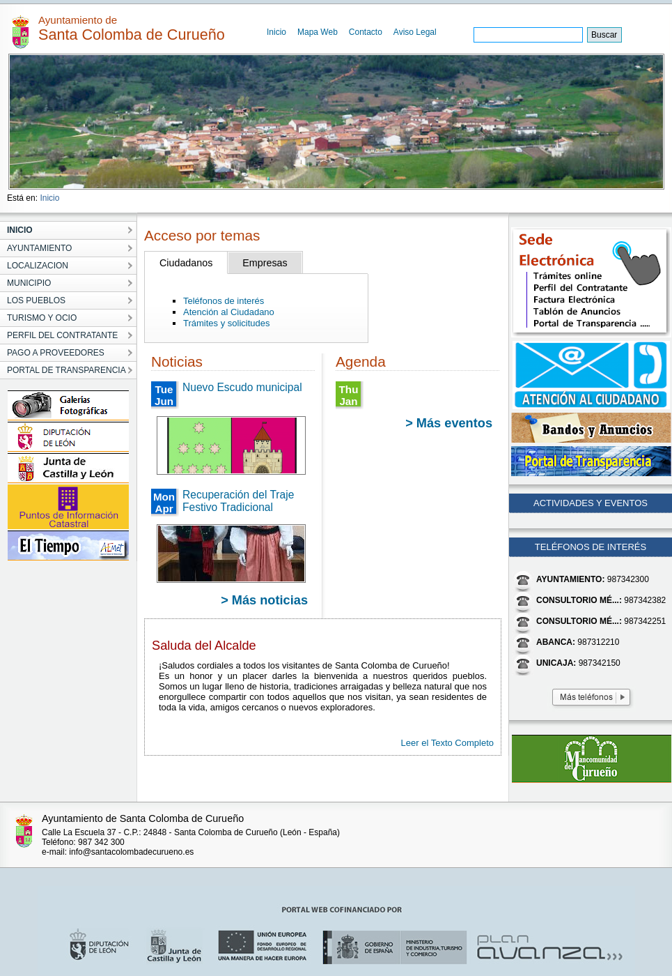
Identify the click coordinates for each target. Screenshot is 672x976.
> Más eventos (448, 423)
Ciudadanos (185, 262)
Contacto (365, 32)
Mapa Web (317, 32)
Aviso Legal (415, 32)
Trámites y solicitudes (226, 323)
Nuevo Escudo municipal (242, 387)
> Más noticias (264, 600)
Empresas (264, 262)
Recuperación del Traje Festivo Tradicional (238, 501)
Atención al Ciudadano (228, 312)
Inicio (276, 32)
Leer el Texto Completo (447, 743)
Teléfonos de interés (223, 301)
